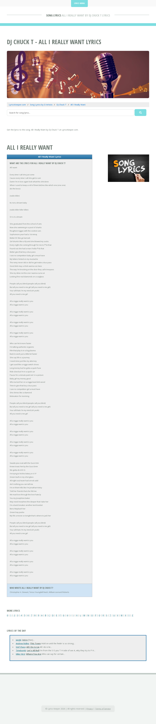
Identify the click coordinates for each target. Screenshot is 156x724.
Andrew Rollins (22, 643)
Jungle (18, 639)
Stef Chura (20, 647)
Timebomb (21, 650)
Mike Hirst (20, 654)
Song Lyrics (53, 15)
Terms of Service (103, 708)
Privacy (89, 708)
